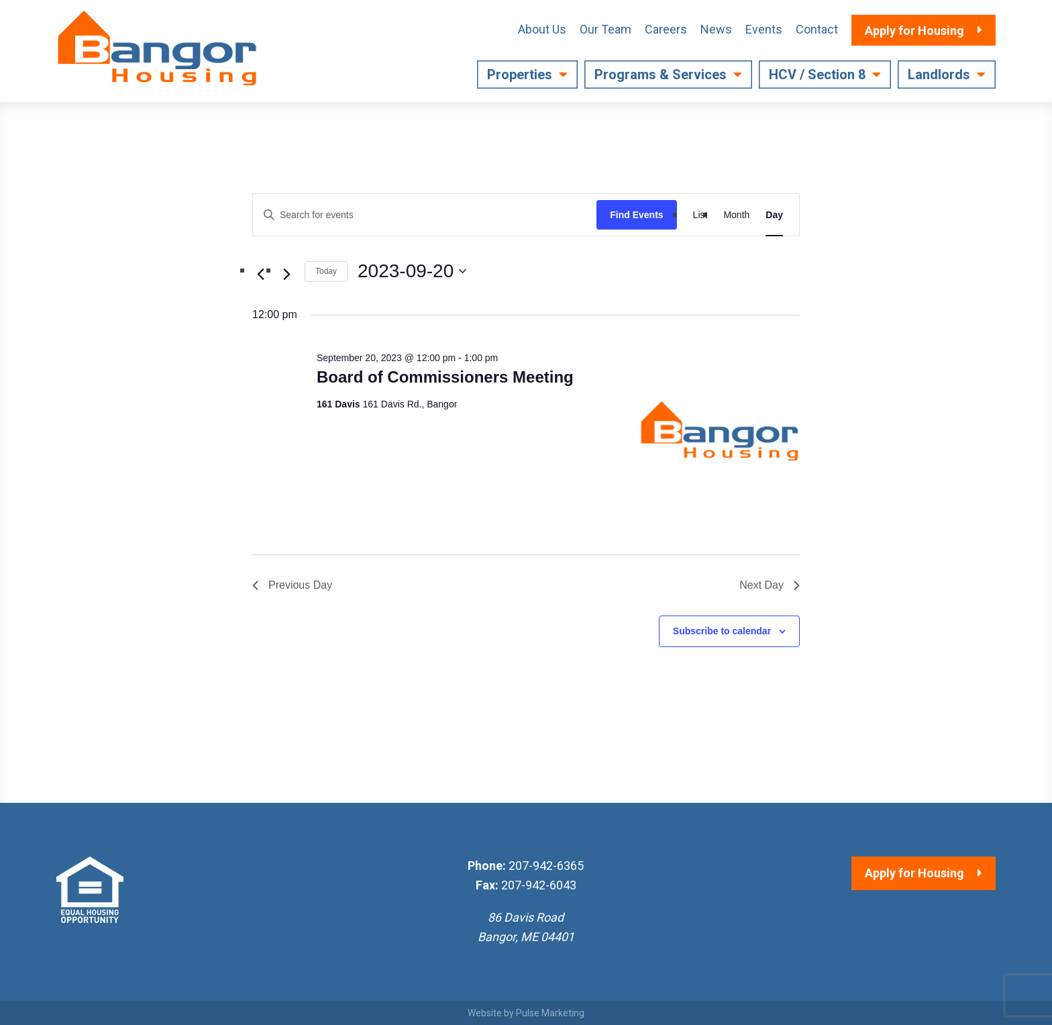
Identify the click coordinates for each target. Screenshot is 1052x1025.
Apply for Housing (914, 873)
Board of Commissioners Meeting (445, 377)
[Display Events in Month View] (736, 215)
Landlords (939, 74)
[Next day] (286, 274)
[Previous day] (260, 274)
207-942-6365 (546, 866)
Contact (817, 29)
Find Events (636, 214)
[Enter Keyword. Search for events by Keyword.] (424, 215)
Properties (519, 74)
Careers (666, 29)
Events (763, 29)
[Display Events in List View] (700, 215)
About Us (542, 29)
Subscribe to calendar (722, 631)
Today (326, 271)
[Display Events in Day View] (774, 215)
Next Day (769, 585)
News (716, 29)
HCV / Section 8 (817, 74)
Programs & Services (660, 74)
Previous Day (292, 585)
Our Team (605, 29)
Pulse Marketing (550, 1013)
